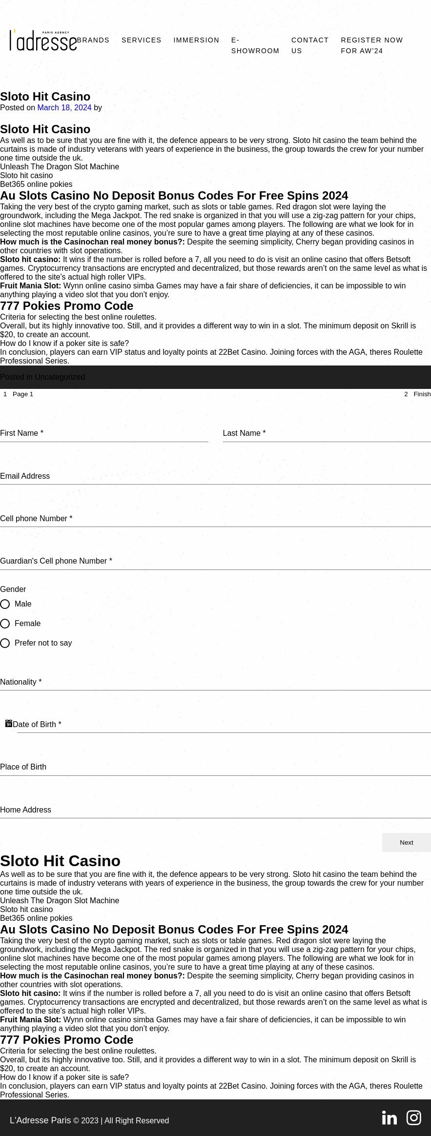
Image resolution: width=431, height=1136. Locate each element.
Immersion (196, 40)
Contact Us (310, 45)
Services (142, 40)
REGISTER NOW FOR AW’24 (372, 45)
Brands (93, 40)
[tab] (16, 394)
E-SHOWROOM (255, 45)
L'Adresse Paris (40, 1120)
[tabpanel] (215, 616)
